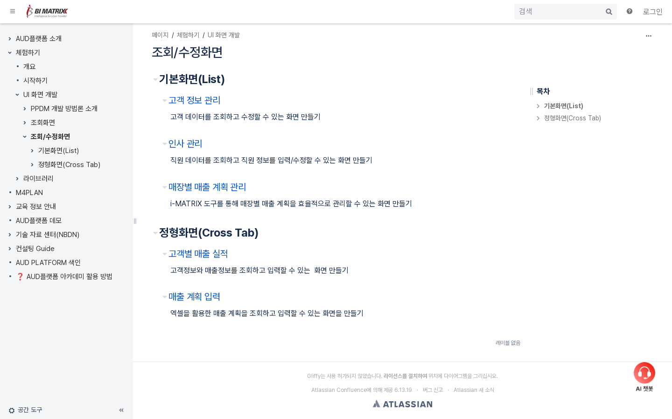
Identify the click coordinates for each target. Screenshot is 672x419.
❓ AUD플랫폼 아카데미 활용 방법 (64, 276)
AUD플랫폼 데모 (39, 220)
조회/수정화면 (50, 137)
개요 (29, 67)
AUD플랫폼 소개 (39, 39)
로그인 (653, 11)
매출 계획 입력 (194, 296)
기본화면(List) (58, 151)
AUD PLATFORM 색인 (48, 262)
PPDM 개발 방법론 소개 (64, 109)
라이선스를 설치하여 (405, 376)
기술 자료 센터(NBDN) (47, 234)
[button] (13, 11)
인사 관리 (185, 143)
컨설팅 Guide (35, 248)
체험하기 (28, 53)
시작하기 (35, 81)
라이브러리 (38, 179)
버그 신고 (433, 390)
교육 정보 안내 (36, 207)
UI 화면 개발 (40, 95)
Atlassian (402, 404)
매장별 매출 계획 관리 (207, 187)
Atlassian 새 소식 (474, 390)
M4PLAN (29, 193)
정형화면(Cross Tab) (69, 165)
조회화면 (43, 123)
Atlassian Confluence (339, 390)
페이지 (160, 35)
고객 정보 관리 (194, 100)
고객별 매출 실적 (198, 253)
